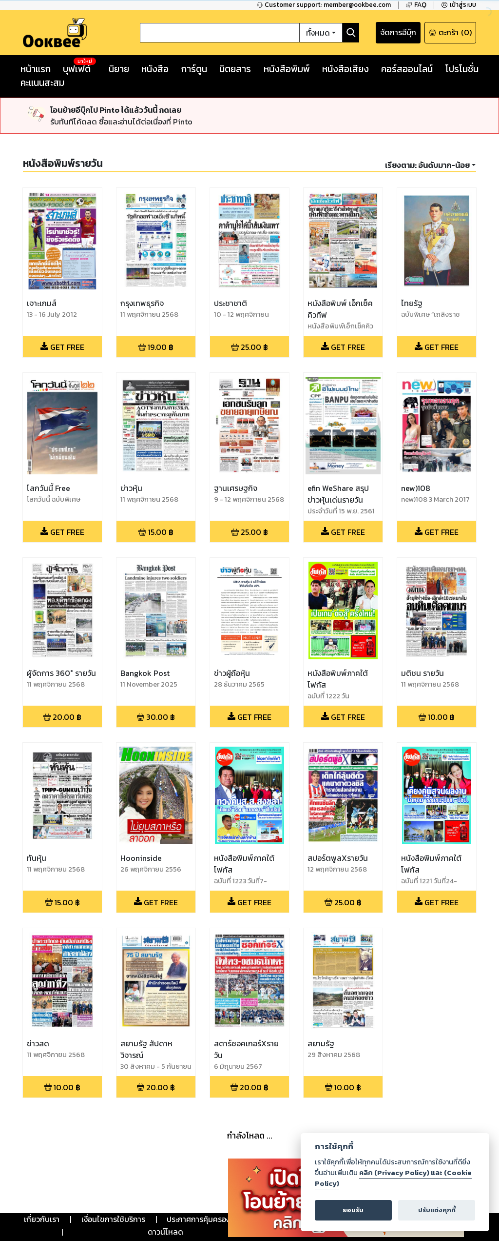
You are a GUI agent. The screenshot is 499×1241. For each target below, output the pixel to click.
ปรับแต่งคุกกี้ (437, 1210)
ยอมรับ (353, 1210)
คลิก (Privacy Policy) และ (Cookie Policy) (393, 1178)
